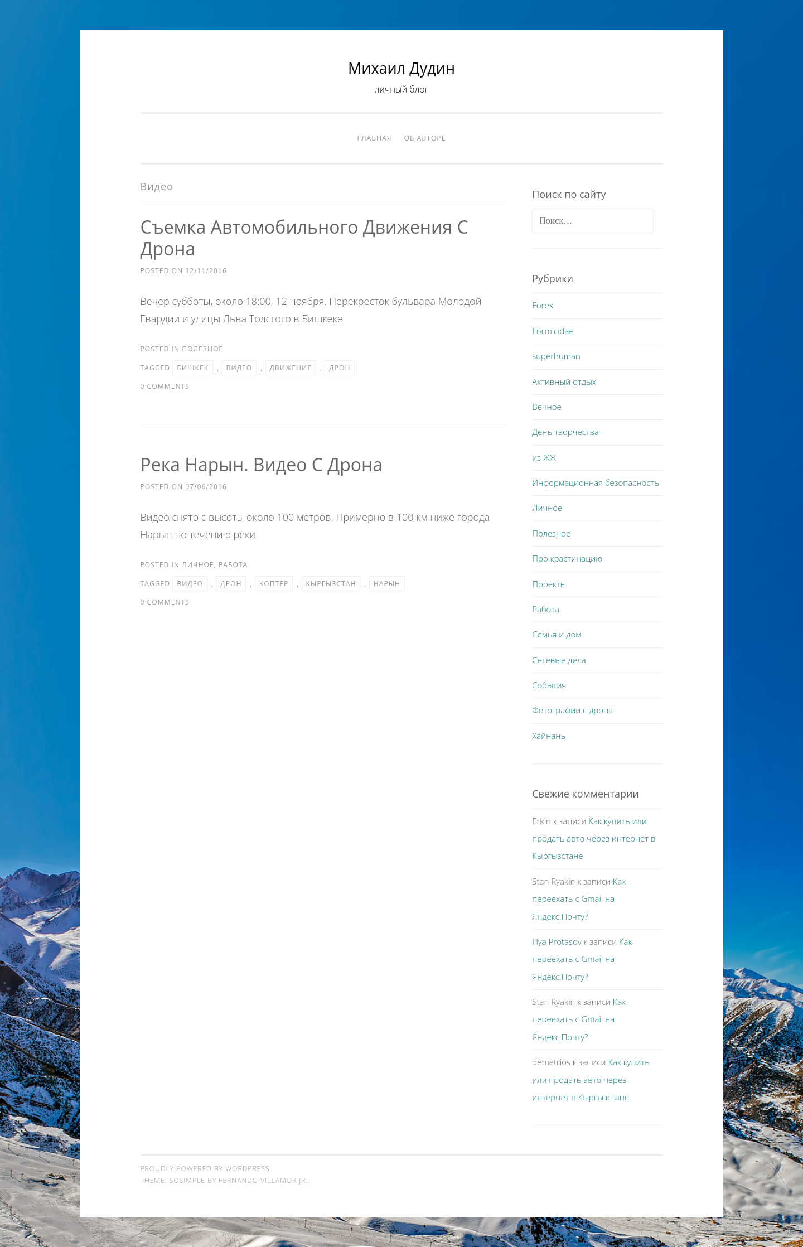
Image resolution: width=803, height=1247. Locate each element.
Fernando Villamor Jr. (263, 1180)
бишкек (193, 368)
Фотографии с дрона (572, 710)
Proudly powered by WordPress (205, 1168)
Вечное (547, 406)
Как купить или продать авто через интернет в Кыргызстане (593, 838)
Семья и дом (556, 634)
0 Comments (165, 386)
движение (291, 368)
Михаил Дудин (401, 67)
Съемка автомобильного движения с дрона (304, 237)
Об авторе (425, 138)
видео (239, 368)
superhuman (556, 355)
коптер (274, 583)
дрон (339, 368)
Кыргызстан (331, 583)
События (549, 684)
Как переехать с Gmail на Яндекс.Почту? (579, 899)
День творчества (565, 431)
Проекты (549, 583)
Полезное (202, 349)
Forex (542, 305)
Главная (374, 138)
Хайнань (548, 735)
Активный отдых (564, 381)
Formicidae (552, 330)
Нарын (387, 583)
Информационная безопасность (595, 482)
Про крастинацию (567, 558)
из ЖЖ (544, 457)
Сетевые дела (559, 659)
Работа (233, 564)
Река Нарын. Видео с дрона (262, 464)
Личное (198, 564)
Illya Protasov (556, 941)
